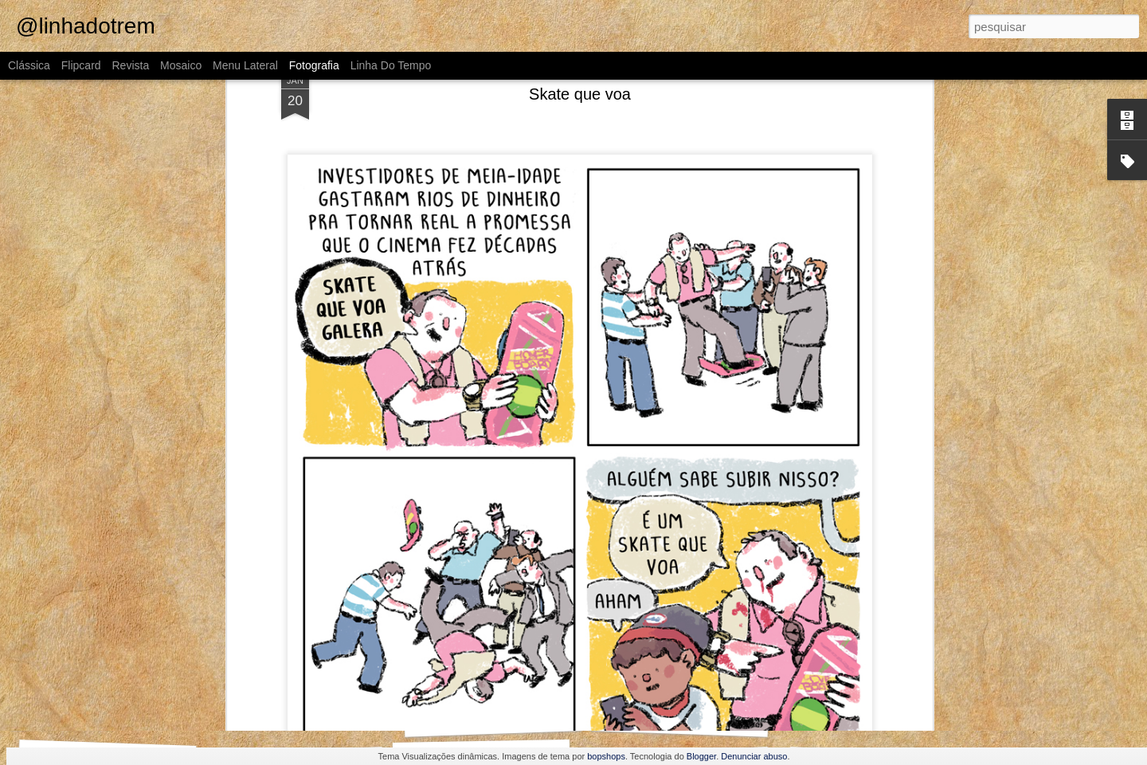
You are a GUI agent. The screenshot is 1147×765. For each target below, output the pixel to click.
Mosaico (181, 65)
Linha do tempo (391, 65)
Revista (130, 65)
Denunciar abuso (754, 756)
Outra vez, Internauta (493, 716)
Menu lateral (245, 65)
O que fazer (680, 716)
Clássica (29, 65)
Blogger (701, 756)
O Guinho (98, 709)
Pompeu (872, 707)
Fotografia (314, 65)
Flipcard (81, 65)
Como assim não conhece (303, 707)
